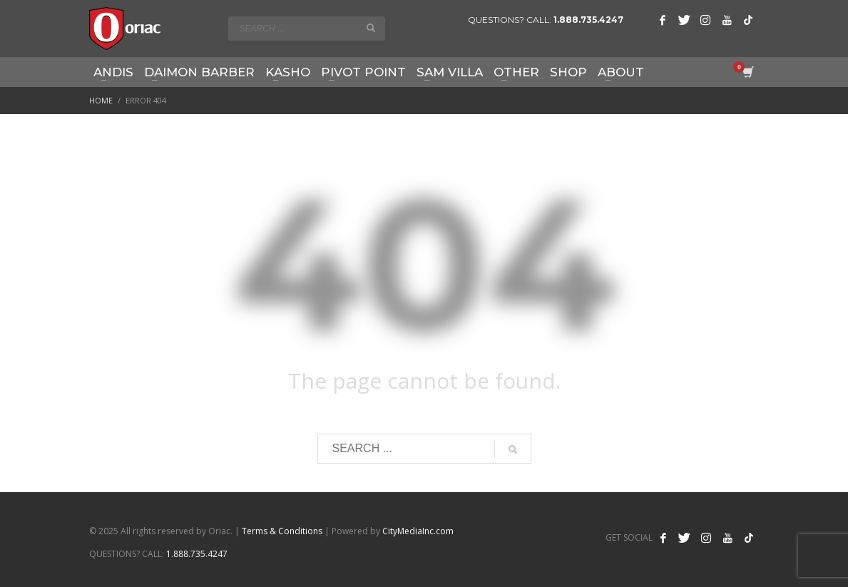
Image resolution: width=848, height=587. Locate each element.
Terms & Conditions (282, 531)
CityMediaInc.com (418, 531)
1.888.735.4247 (588, 19)
